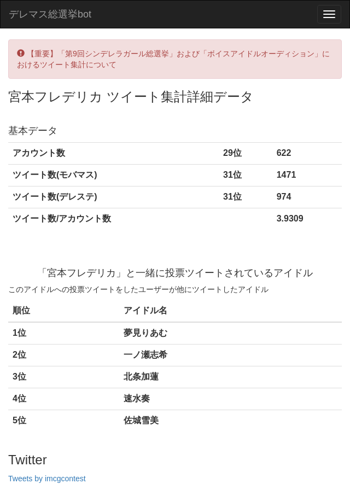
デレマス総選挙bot (50, 14)
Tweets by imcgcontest (47, 478)
